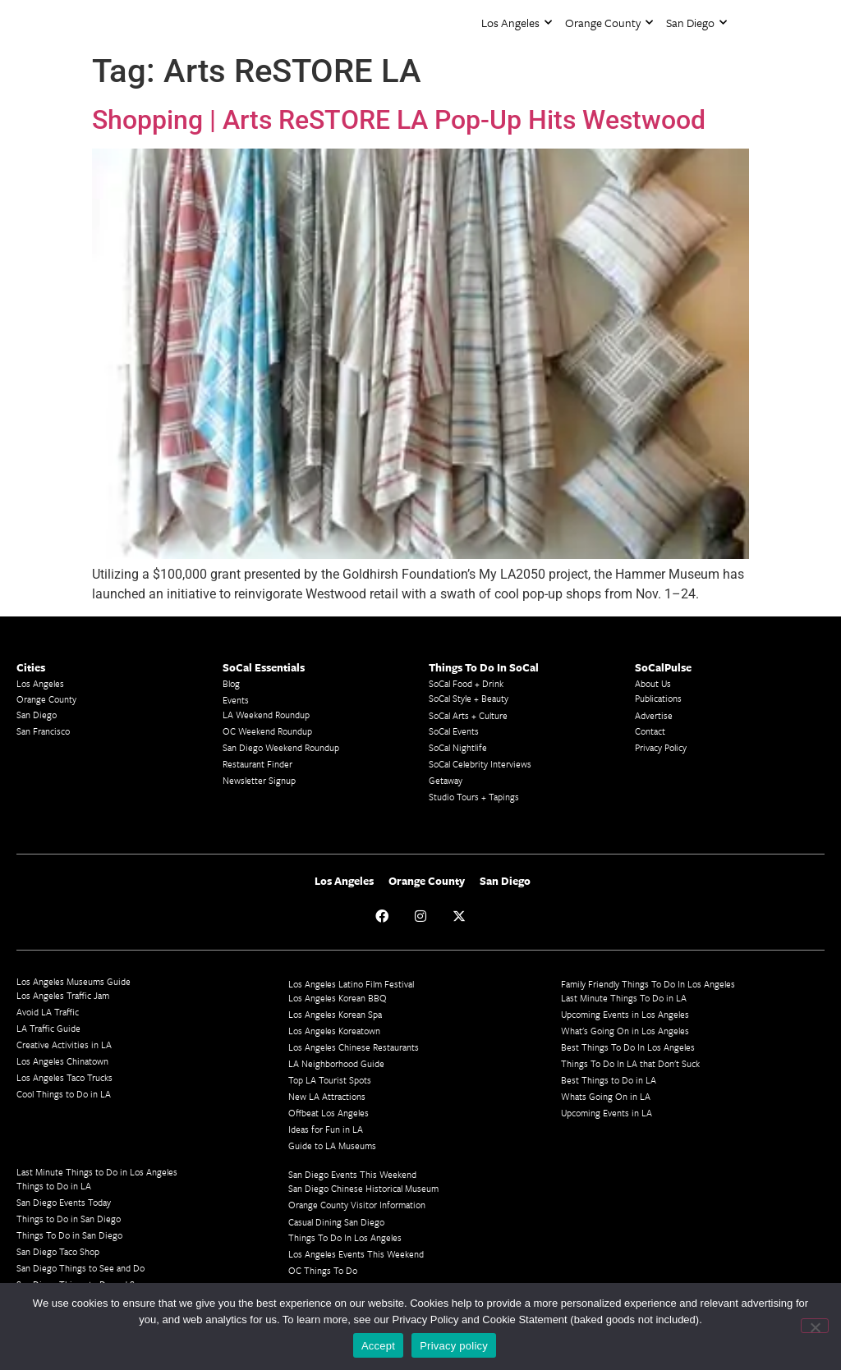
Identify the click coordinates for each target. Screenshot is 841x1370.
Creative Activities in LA (64, 1045)
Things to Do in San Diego (68, 1219)
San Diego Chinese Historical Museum (363, 1188)
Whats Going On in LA (605, 1096)
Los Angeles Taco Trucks (64, 1077)
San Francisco (43, 731)
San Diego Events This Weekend (352, 1174)
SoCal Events (454, 731)
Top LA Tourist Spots (329, 1080)
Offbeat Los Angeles (328, 1113)
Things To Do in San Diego (69, 1235)
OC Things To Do (322, 1270)
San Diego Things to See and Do (80, 1268)
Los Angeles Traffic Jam (62, 995)
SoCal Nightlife (458, 747)
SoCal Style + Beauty (468, 698)
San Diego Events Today (63, 1202)
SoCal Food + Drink (466, 683)
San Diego (696, 22)
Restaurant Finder (257, 764)
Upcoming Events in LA (606, 1113)
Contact (650, 731)
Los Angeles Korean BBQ (337, 998)
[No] (815, 1325)
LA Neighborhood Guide (336, 1063)
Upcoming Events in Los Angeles (625, 1014)
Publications (658, 698)
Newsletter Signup (259, 780)
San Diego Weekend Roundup (281, 747)
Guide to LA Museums (332, 1145)
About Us (653, 683)
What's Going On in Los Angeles (625, 1031)
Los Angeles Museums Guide (73, 981)
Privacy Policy (661, 747)
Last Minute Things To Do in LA (624, 998)
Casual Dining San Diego (336, 1222)
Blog (231, 683)
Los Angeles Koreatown (334, 1031)
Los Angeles (516, 22)
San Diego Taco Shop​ (57, 1251)
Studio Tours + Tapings (474, 797)
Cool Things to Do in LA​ (63, 1094)
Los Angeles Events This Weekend (356, 1254)
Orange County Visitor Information (356, 1205)
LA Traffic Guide (48, 1028)
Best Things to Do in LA (608, 1080)
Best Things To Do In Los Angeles (628, 1047)
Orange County (609, 22)
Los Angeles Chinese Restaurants (353, 1047)
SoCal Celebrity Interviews (480, 764)
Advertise (654, 715)
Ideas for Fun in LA (325, 1129)
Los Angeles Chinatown (62, 1061)
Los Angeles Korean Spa (335, 1014)
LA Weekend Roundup (266, 715)
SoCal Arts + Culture (468, 715)
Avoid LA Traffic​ (47, 1012)
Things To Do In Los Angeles (345, 1237)
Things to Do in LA (53, 1186)
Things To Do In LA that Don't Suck (630, 1063)
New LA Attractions (326, 1096)
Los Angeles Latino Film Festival (351, 984)
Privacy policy (454, 1346)
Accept (378, 1346)
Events (236, 700)
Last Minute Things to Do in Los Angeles (96, 1172)
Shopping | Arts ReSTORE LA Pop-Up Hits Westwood (398, 119)
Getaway (445, 780)
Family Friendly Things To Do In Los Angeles (648, 984)
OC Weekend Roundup (267, 731)
